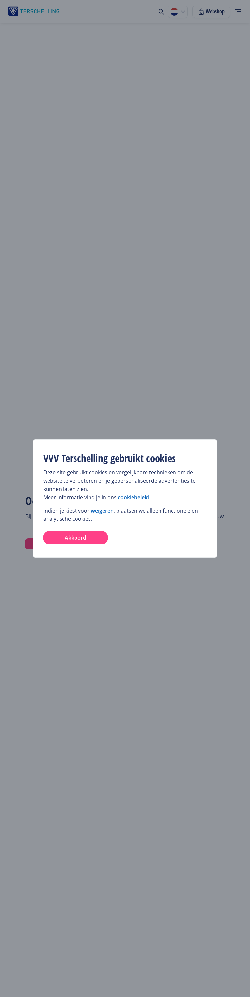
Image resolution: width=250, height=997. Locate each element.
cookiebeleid (133, 497)
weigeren (102, 510)
